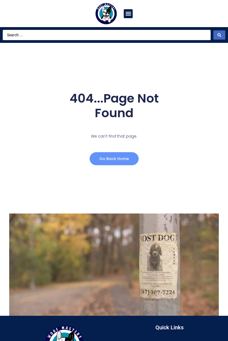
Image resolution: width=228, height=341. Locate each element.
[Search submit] (219, 35)
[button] (128, 13)
